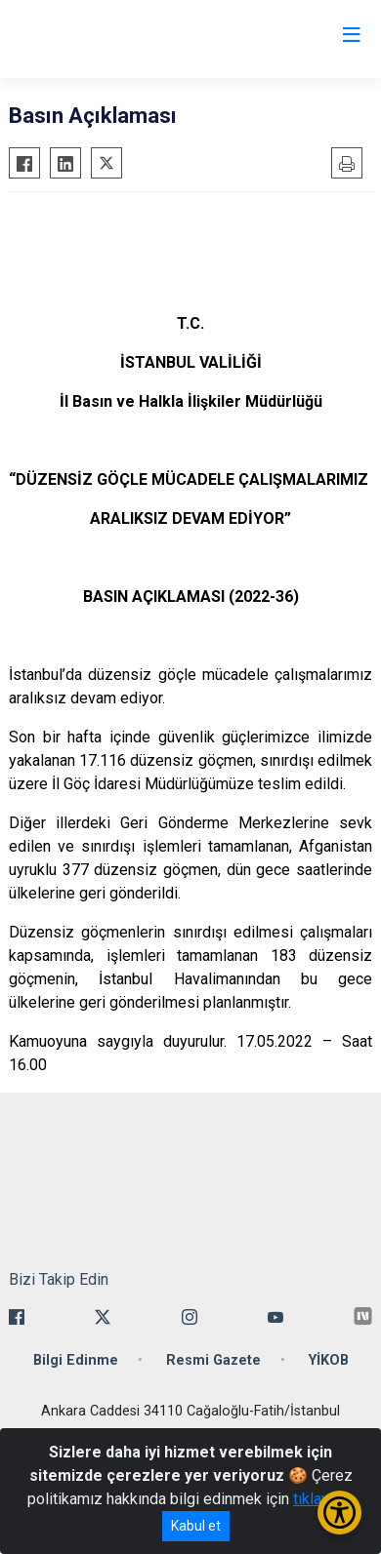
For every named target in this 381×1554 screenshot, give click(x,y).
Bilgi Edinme (75, 1360)
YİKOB (329, 1360)
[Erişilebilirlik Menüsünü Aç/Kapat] (339, 1512)
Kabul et (196, 1526)
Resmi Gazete (213, 1360)
